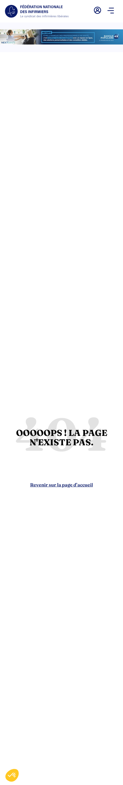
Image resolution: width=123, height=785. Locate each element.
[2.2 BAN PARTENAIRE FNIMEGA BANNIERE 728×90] (61, 43)
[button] (110, 11)
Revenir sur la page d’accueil (61, 485)
